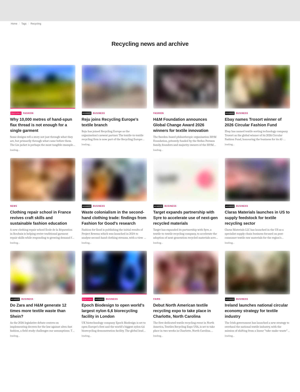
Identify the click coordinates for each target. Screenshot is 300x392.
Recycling (36, 23)
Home (14, 23)
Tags (24, 23)
